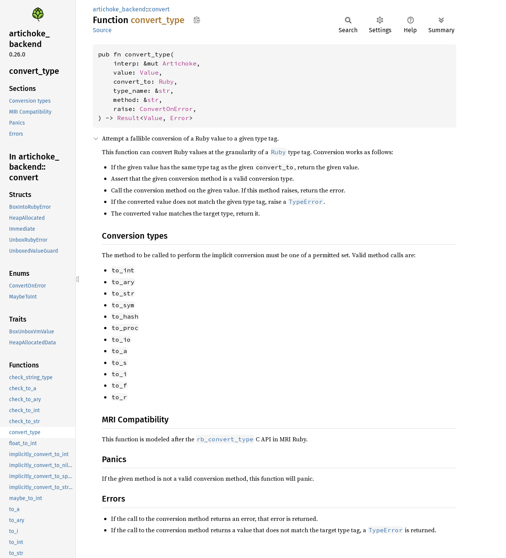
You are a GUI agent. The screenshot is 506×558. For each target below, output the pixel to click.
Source (102, 30)
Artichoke (179, 63)
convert (159, 9)
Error (179, 118)
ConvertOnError (166, 109)
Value (149, 72)
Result (128, 118)
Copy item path (197, 19)
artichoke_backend (119, 9)
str (164, 90)
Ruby (166, 81)
